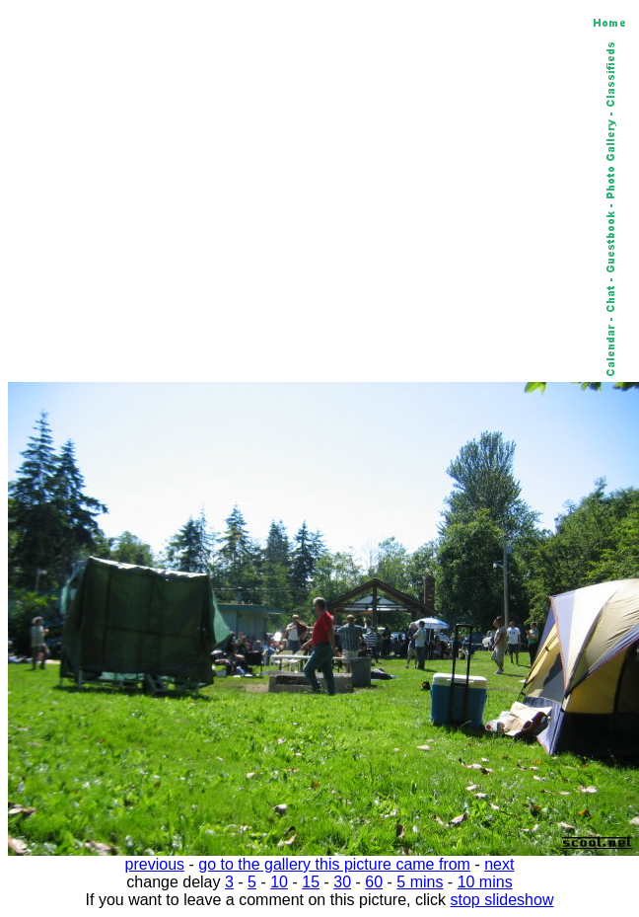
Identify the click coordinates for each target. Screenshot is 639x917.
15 (311, 882)
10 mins (485, 882)
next (499, 864)
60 (374, 882)
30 (342, 882)
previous (154, 864)
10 (279, 882)
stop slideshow (502, 899)
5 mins (419, 882)
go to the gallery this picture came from (334, 864)
